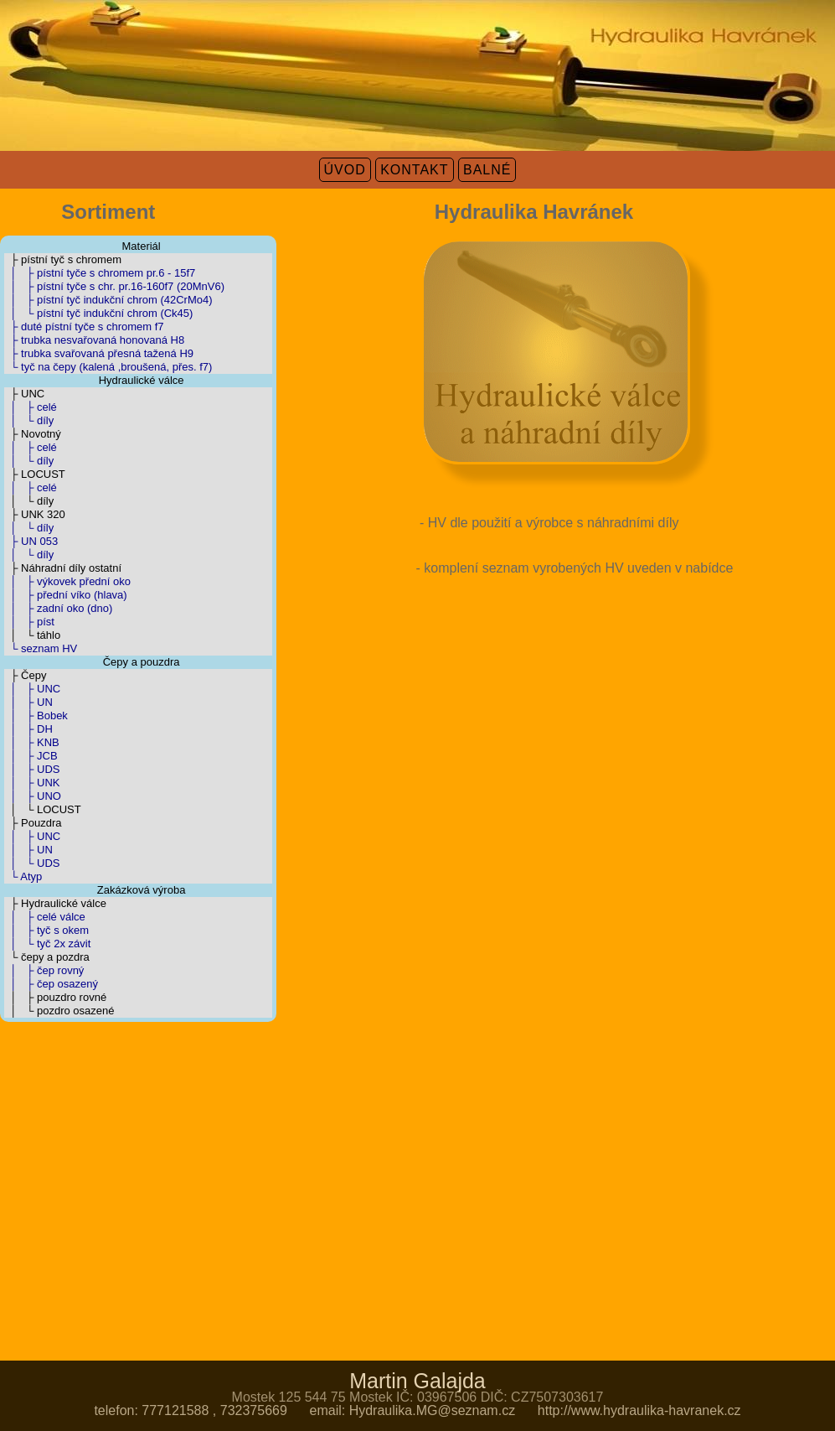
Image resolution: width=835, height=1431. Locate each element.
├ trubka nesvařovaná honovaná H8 (94, 340)
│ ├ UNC (32, 688)
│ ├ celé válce (44, 916)
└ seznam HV (40, 648)
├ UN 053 (31, 541)
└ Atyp (23, 876)
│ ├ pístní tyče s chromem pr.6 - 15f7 (99, 273)
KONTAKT (414, 170)
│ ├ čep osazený (51, 983)
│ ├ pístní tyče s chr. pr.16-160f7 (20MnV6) (114, 286)
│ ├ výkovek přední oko (67, 581)
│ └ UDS (31, 863)
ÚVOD (345, 170)
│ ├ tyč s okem (46, 930)
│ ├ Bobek (36, 715)
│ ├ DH (28, 729)
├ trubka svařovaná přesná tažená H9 (98, 353)
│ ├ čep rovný (44, 970)
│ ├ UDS (31, 769)
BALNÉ (487, 170)
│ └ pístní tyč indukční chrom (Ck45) (98, 313)
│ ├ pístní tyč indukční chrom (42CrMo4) (108, 299)
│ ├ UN (28, 702)
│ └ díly (29, 420)
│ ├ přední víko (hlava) (65, 594)
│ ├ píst (29, 621)
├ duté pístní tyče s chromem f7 (84, 326)
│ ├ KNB (31, 742)
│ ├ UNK (31, 782)
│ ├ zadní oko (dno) (58, 608)
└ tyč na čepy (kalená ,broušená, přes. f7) (108, 366)
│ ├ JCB (31, 755)
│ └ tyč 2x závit (47, 943)
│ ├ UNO (32, 796)
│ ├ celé (30, 407)
